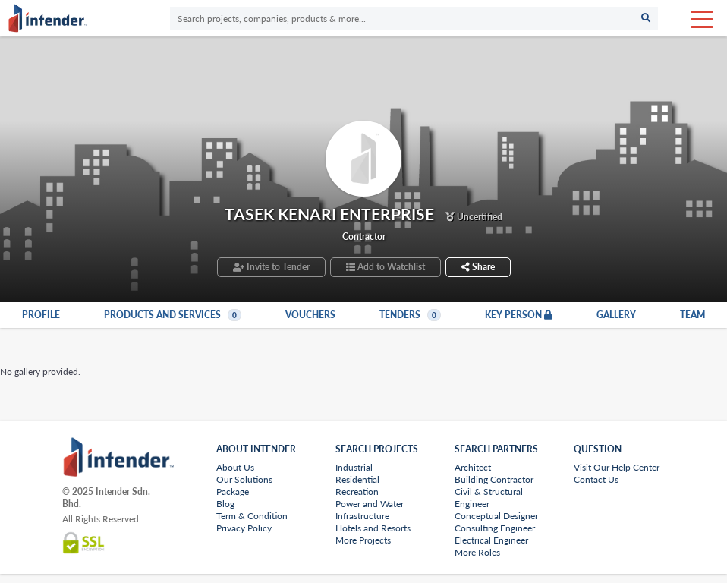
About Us (235, 467)
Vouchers (310, 315)
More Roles (477, 552)
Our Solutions (244, 479)
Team (692, 315)
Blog (225, 503)
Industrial (354, 467)
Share (478, 267)
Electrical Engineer (491, 540)
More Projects (363, 540)
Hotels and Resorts (373, 528)
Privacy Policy (244, 528)
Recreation (357, 491)
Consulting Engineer (495, 528)
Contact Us (596, 479)
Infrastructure (362, 516)
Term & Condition (252, 516)
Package (232, 491)
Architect (473, 467)
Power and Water (369, 503)
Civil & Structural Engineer (489, 497)
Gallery (616, 315)
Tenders (410, 315)
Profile (41, 315)
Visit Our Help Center (616, 467)
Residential (357, 479)
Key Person (518, 315)
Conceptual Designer (496, 516)
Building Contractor (494, 479)
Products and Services (172, 315)
